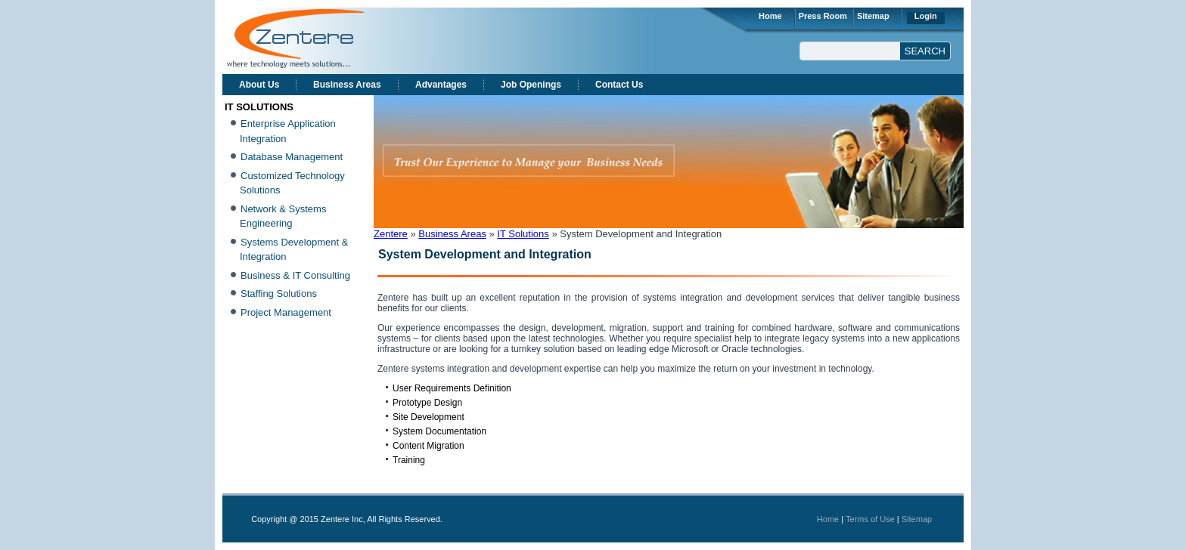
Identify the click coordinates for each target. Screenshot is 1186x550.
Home (770, 15)
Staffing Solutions (279, 293)
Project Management (286, 312)
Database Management (292, 156)
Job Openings (531, 84)
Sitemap (873, 15)
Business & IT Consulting (295, 275)
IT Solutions (522, 233)
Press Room (823, 15)
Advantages (441, 84)
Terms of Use (870, 519)
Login (925, 15)
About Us (259, 84)
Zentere (391, 233)
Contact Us (619, 84)
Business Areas (347, 84)
